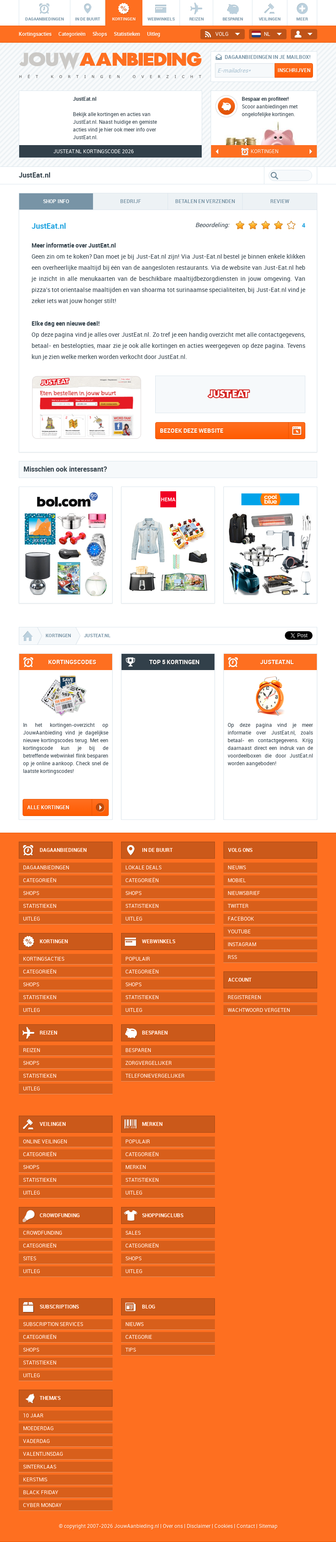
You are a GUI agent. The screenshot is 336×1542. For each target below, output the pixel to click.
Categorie (138, 1337)
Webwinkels (149, 942)
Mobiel (237, 880)
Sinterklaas (39, 1467)
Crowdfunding (51, 1216)
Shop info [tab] (56, 201)
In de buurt (148, 850)
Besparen (146, 1033)
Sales (133, 1233)
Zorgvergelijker (148, 1063)
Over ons (173, 1526)
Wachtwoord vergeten (259, 1010)
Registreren (244, 997)
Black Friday (40, 1492)
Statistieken (127, 34)
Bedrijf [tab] (130, 201)
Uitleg (153, 34)
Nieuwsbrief (244, 893)
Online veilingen (45, 1142)
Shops (100, 34)
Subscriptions (50, 1307)
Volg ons (240, 850)
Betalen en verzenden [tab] (205, 201)
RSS (232, 957)
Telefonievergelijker (155, 1076)
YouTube (239, 932)
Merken (143, 1124)
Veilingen (44, 1124)
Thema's (41, 1398)
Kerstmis (35, 1480)
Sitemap (268, 1526)
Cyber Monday (42, 1505)
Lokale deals (143, 868)
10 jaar (33, 1416)
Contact (246, 1526)
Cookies (223, 1526)
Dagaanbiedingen (54, 850)
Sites (29, 1259)
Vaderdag (36, 1441)
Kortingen (45, 942)
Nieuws (134, 1324)
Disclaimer (199, 1526)
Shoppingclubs (153, 1216)
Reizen (39, 1033)
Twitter (238, 906)
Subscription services (53, 1324)
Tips (130, 1350)
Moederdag (38, 1428)
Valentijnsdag (43, 1454)
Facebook (241, 919)
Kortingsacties (35, 34)
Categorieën (72, 34)
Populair (137, 959)
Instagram (242, 944)
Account (240, 980)
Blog (139, 1307)
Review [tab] (280, 201)
